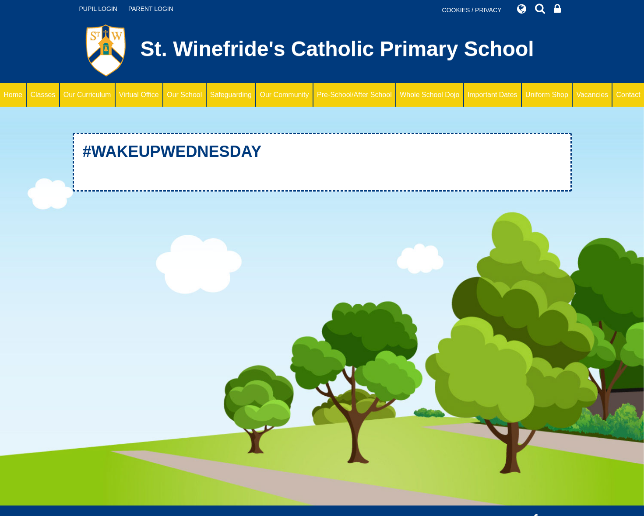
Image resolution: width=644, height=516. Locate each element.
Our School (184, 94)
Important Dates (492, 94)
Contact (628, 94)
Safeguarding (231, 94)
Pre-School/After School (354, 94)
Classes (42, 94)
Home (13, 94)
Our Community (284, 94)
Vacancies (592, 94)
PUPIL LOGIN (98, 8)
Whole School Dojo (429, 94)
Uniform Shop (546, 94)
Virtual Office (139, 94)
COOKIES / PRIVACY (472, 10)
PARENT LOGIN (150, 8)
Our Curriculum (87, 94)
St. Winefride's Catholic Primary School (306, 50)
